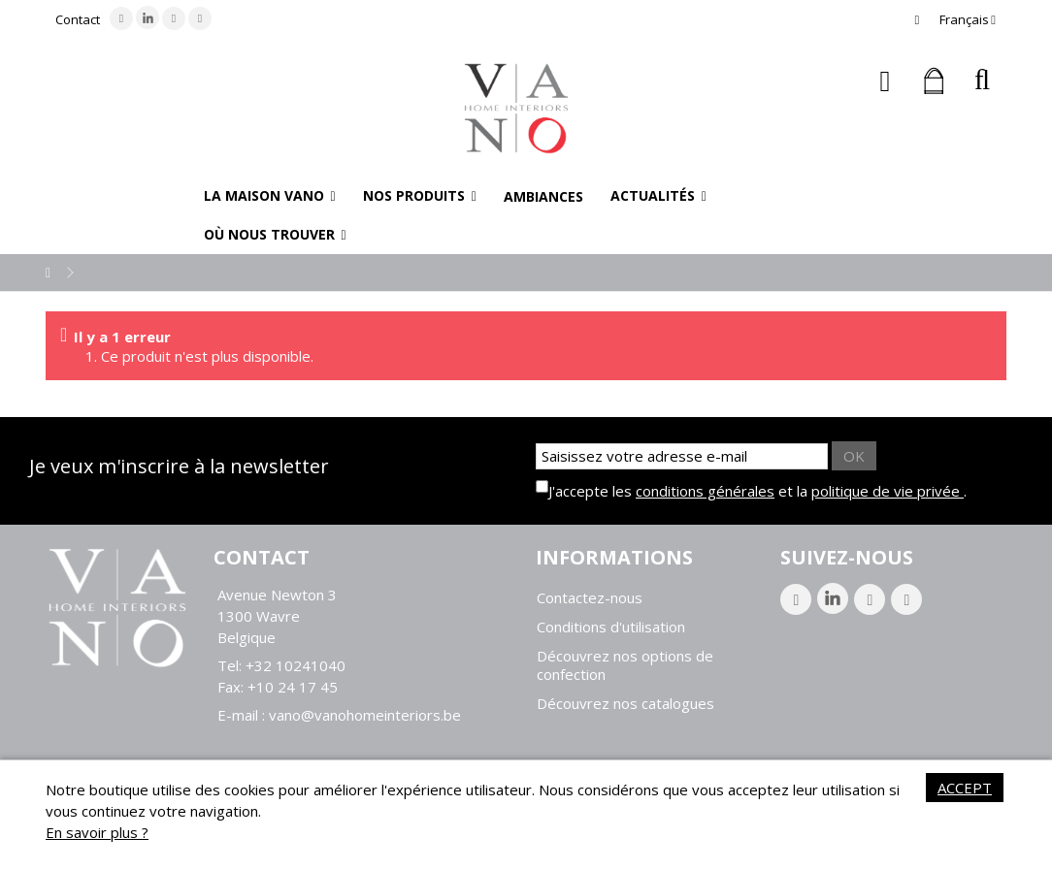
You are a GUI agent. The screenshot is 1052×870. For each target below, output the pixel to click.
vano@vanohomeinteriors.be (365, 715)
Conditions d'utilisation (611, 627)
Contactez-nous (589, 598)
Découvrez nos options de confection (625, 665)
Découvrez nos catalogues (625, 703)
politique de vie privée (887, 490)
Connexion (885, 81)
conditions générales (705, 490)
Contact (77, 19)
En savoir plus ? (97, 832)
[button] (269, 196)
